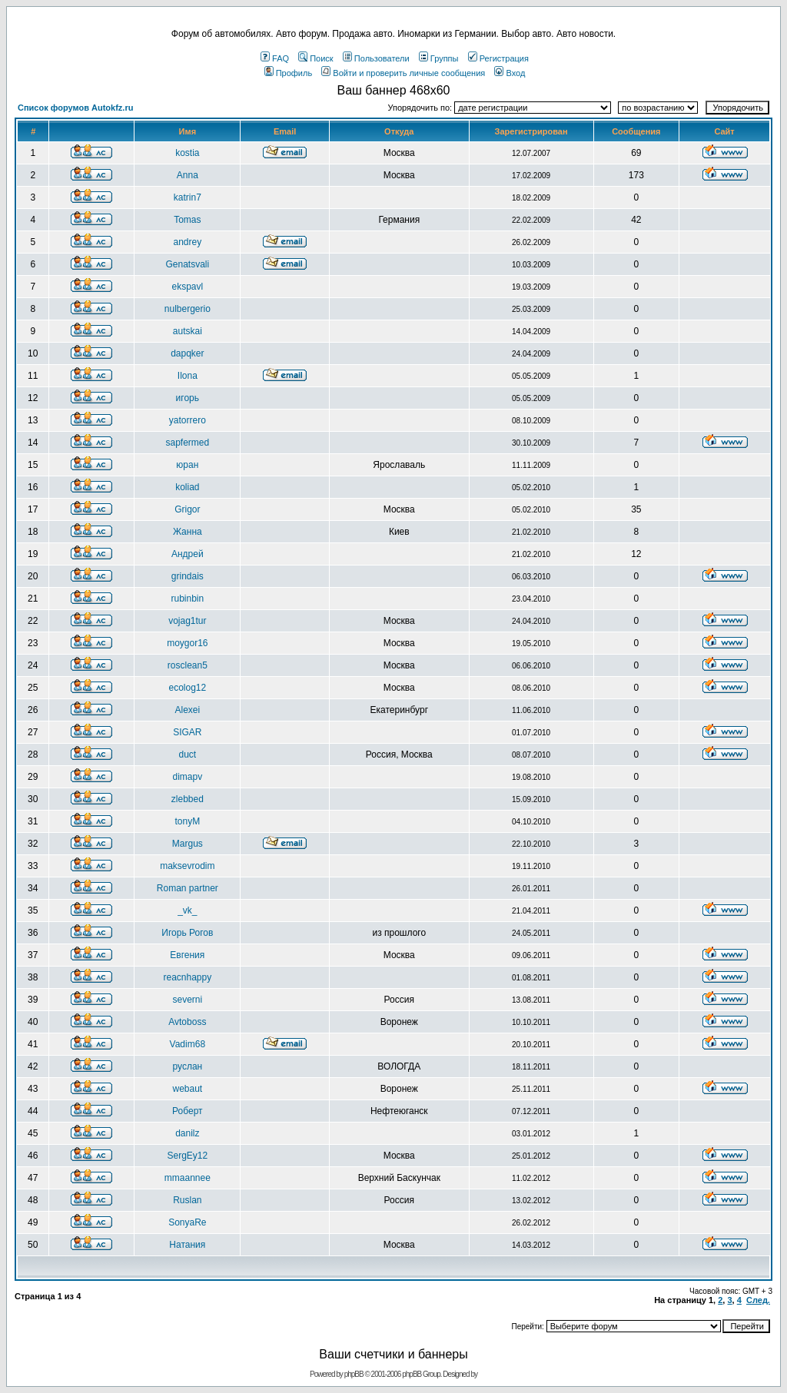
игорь (187, 398)
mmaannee (187, 1177)
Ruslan (187, 1200)
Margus (187, 843)
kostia (187, 153)
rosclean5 (188, 665)
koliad (187, 487)
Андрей (187, 554)
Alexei (187, 710)
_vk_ (187, 910)
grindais (187, 576)
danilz (187, 1133)
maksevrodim (187, 866)
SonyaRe (187, 1222)
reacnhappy (187, 977)
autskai (187, 331)
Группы (439, 58)
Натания (187, 1244)
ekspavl (187, 286)
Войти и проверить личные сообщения (403, 73)
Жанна (187, 531)
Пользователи (376, 58)
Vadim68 (187, 1044)
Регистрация (498, 58)
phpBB (354, 1374)
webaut (187, 1088)
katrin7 (187, 197)
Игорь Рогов (187, 932)
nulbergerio (187, 308)
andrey (187, 242)
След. (758, 1300)
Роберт (187, 1111)
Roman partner (187, 888)
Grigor (187, 509)
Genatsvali (187, 264)
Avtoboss (187, 1022)
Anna (187, 175)
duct (187, 754)
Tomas (187, 219)
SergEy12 (187, 1155)
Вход (509, 73)
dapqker (187, 353)
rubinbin (187, 598)
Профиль (288, 73)
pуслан (187, 1066)
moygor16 (187, 643)
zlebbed (187, 799)
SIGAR (187, 732)
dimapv (187, 776)
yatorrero (187, 420)
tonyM (187, 821)
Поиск (315, 58)
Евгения (187, 955)
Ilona (188, 375)
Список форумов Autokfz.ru (75, 107)
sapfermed (187, 442)
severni (187, 999)
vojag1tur (187, 620)
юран (187, 464)
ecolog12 (187, 687)
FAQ (275, 58)
